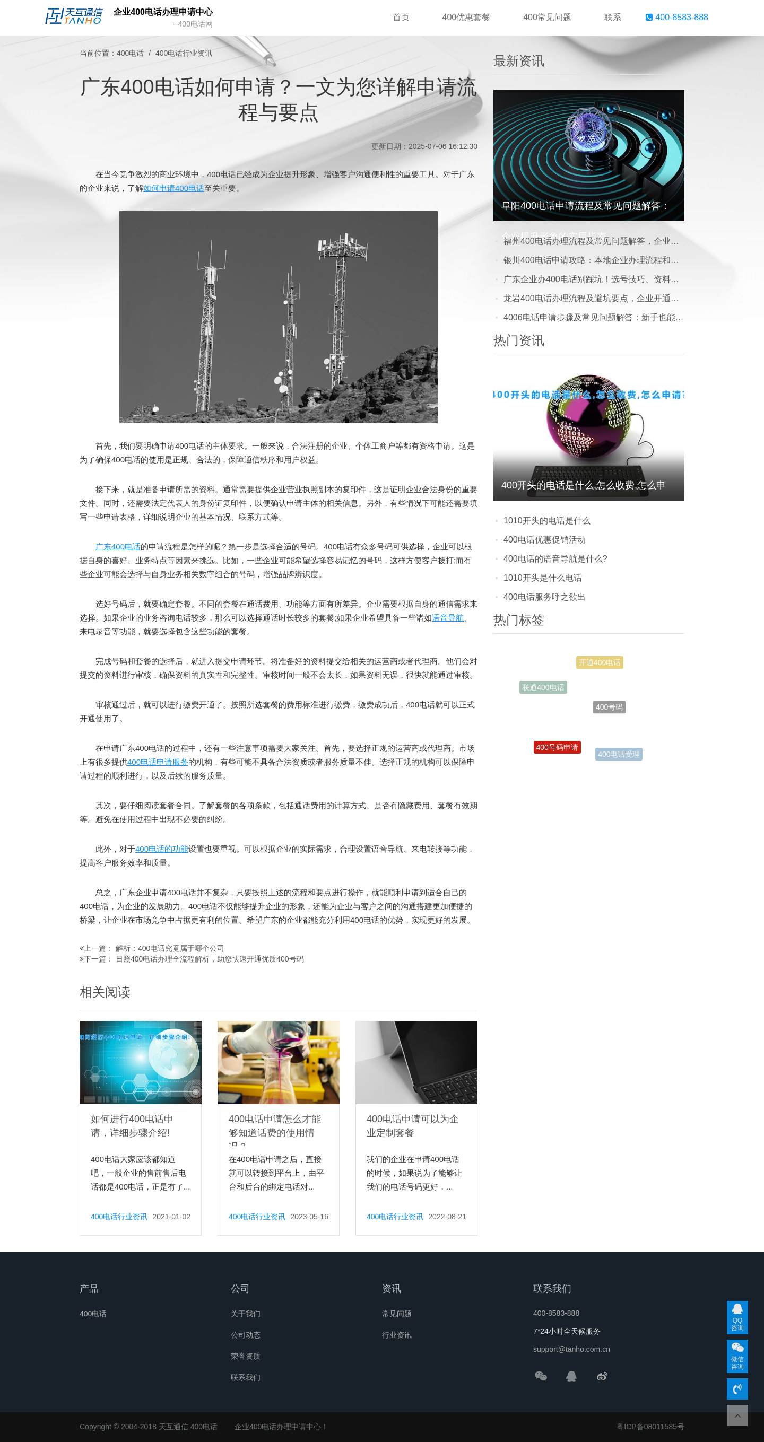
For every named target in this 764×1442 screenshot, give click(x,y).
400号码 (609, 712)
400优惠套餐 (466, 17)
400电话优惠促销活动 (544, 539)
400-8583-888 (677, 17)
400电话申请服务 (157, 761)
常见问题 (397, 1313)
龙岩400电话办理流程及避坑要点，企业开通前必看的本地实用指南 (593, 298)
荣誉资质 (246, 1356)
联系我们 (246, 1377)
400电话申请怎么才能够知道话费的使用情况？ (275, 1133)
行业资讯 (397, 1335)
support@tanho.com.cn (571, 1349)
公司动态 (246, 1335)
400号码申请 (557, 750)
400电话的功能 (161, 848)
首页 (401, 17)
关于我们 (246, 1313)
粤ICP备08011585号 (650, 1426)
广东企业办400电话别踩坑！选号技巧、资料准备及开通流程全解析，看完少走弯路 (593, 279)
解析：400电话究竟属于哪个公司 (170, 948)
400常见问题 (547, 17)
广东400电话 (118, 546)
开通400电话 (600, 664)
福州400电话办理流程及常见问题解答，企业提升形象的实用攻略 (593, 241)
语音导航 (448, 617)
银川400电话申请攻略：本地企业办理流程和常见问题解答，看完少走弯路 (593, 260)
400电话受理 (619, 755)
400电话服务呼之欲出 (544, 596)
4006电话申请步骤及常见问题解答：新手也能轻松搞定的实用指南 (593, 317)
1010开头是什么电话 (542, 577)
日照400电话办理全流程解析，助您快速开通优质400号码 (210, 959)
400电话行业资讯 (183, 53)
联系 (612, 17)
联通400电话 (543, 689)
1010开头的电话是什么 (547, 520)
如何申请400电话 (173, 188)
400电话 (130, 53)
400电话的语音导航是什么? (555, 558)
